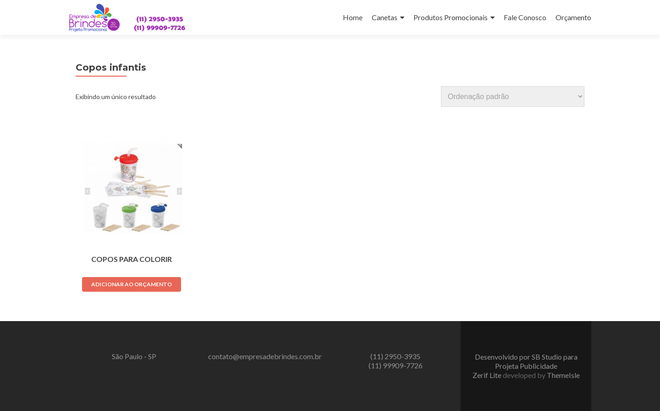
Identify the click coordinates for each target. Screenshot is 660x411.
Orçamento (573, 17)
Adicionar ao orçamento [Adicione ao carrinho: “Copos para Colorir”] (131, 284)
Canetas (384, 17)
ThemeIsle (563, 375)
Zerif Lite (488, 375)
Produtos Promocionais (450, 17)
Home (353, 17)
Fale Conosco (525, 17)
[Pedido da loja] (512, 96)
